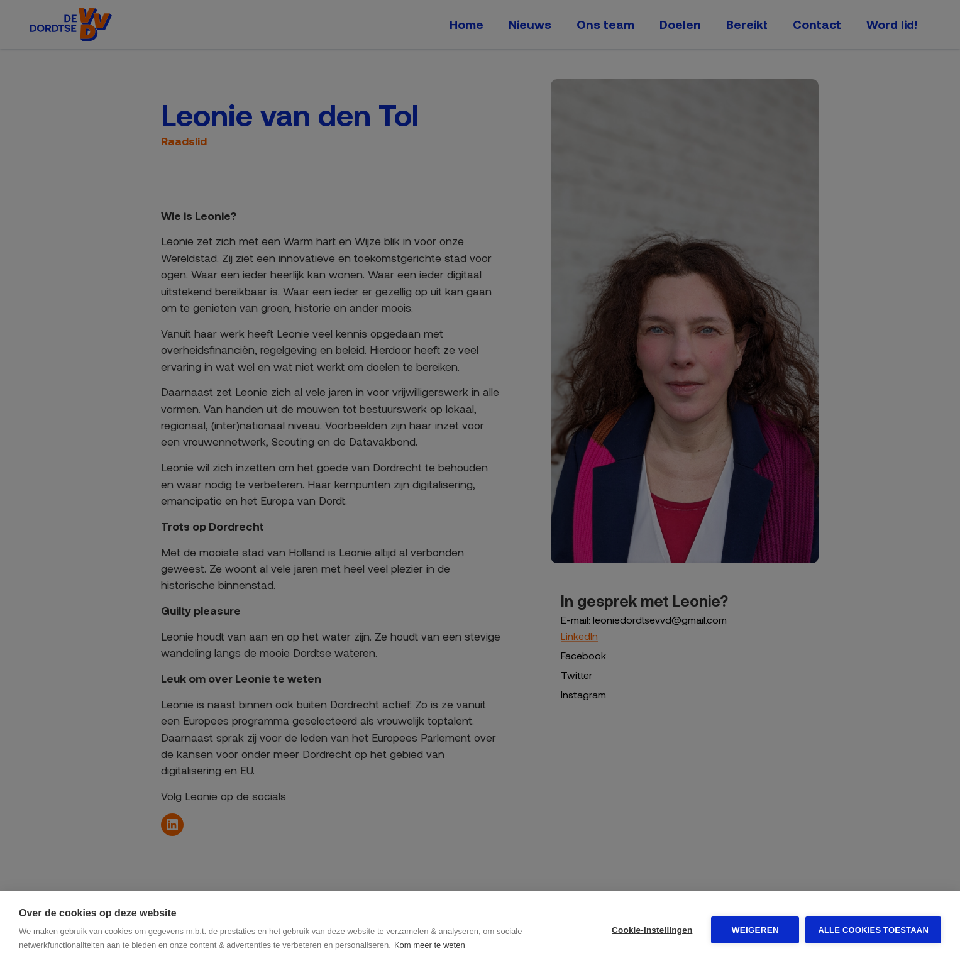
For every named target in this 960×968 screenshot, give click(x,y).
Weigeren (755, 930)
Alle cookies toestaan (873, 930)
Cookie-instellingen (652, 930)
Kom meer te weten (429, 945)
